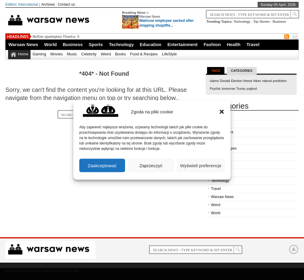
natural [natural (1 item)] (267, 81)
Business (279, 21)
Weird (106, 54)
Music (72, 54)
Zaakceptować (102, 165)
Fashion (212, 44)
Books (120, 54)
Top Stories (261, 21)
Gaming (39, 54)
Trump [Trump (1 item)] (240, 88)
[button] (222, 112)
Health (234, 44)
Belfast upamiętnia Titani (52, 36)
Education (151, 44)
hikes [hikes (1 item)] (257, 81)
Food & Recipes (144, 54)
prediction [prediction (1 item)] (280, 81)
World (50, 44)
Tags (215, 70)
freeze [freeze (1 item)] (248, 81)
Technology (242, 21)
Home (23, 54)
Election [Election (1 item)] (236, 81)
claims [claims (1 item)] (214, 81)
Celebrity (88, 54)
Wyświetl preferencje (200, 165)
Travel (253, 44)
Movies (56, 54)
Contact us (66, 4)
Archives (48, 4)
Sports (96, 44)
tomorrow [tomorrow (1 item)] (228, 88)
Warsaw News (149, 16)
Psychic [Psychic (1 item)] (215, 88)
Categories (242, 70)
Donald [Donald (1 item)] (225, 81)
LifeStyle (169, 54)
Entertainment (183, 44)
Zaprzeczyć (150, 165)
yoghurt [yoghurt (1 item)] (251, 88)
